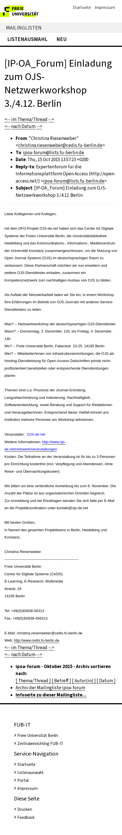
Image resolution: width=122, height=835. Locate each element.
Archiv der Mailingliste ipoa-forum (50, 687)
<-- (7, 119)
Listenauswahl (27, 39)
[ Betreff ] (61, 681)
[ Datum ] (106, 681)
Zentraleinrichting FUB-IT (40, 743)
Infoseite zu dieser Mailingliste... (51, 695)
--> (51, 119)
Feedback (26, 817)
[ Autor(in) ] (84, 681)
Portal (22, 780)
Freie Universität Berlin (37, 735)
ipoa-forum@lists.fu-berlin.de (53, 152)
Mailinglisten (24, 27)
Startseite (82, 7)
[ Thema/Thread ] (33, 681)
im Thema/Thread (29, 119)
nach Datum (23, 126)
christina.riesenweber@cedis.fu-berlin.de (60, 145)
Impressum (105, 7)
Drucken (24, 809)
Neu (61, 39)
